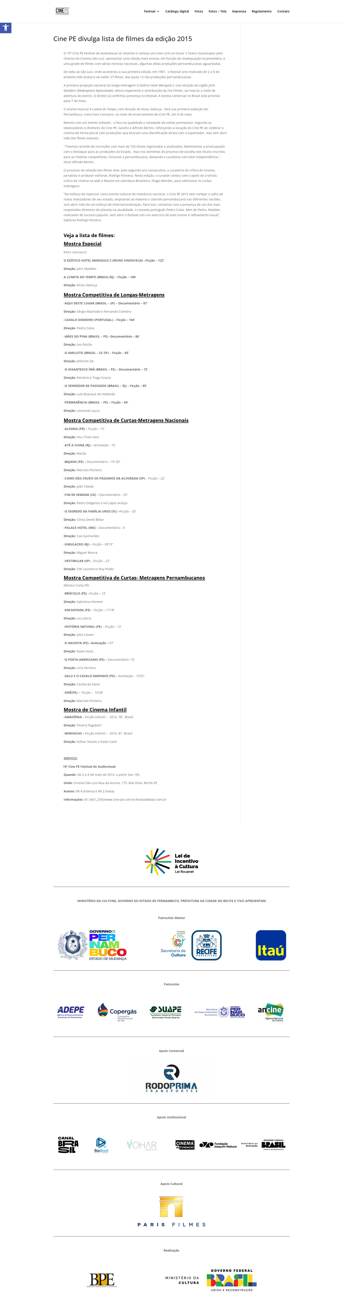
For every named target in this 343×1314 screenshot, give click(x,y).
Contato (283, 11)
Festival (149, 11)
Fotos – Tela (217, 11)
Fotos (199, 11)
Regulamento (262, 11)
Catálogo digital (177, 11)
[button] (5, 27)
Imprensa (239, 11)
